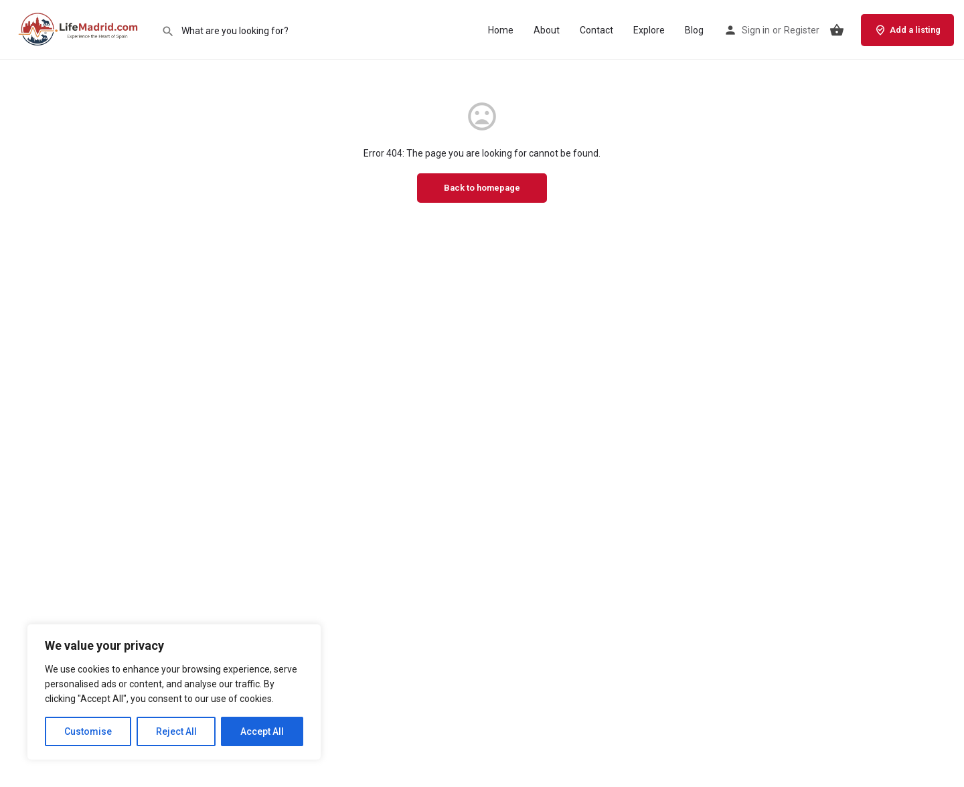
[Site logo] (80, 28)
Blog (694, 30)
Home (500, 30)
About (547, 30)
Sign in (756, 30)
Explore (649, 30)
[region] (174, 692)
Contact (596, 30)
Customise (88, 731)
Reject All (176, 731)
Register (801, 30)
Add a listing (907, 30)
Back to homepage (482, 188)
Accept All (262, 731)
